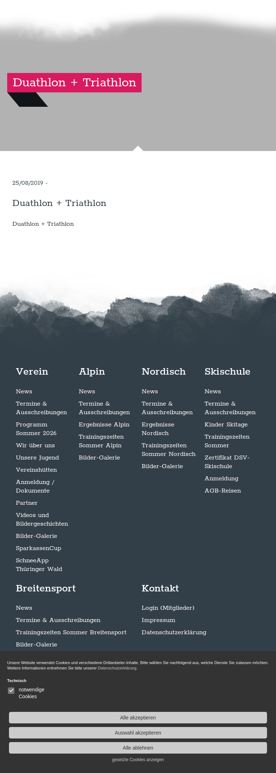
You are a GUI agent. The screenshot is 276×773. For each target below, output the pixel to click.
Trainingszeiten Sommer (226, 481)
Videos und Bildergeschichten (42, 559)
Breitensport (46, 628)
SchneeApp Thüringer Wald (39, 604)
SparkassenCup (38, 588)
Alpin (92, 411)
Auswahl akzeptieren (232, 733)
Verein (32, 411)
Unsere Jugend (37, 498)
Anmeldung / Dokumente (35, 526)
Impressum (158, 660)
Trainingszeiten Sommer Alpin (101, 481)
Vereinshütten (36, 510)
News (24, 431)
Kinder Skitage (226, 464)
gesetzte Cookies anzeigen (232, 759)
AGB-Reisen (222, 531)
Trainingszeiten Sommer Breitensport (71, 673)
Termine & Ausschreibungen (41, 448)
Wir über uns (35, 485)
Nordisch (164, 411)
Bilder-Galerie (36, 576)
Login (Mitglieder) (168, 648)
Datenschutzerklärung (174, 673)
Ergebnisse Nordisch (158, 469)
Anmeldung (221, 518)
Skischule (227, 411)
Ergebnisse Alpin (104, 464)
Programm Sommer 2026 (36, 469)
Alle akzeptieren (232, 718)
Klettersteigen (36, 697)
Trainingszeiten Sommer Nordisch (169, 489)
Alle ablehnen (232, 748)
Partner (27, 543)
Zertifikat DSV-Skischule (227, 502)
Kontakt (160, 628)
